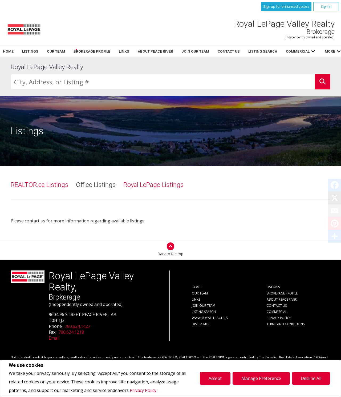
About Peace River (282, 299)
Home (102, 51)
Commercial (277, 311)
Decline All (311, 378)
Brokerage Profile (185, 51)
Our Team (150, 51)
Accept (215, 378)
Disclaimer (200, 324)
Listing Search (204, 311)
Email (54, 338)
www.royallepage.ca (210, 318)
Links (218, 51)
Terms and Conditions (286, 324)
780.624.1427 (77, 326)
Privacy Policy (143, 390)
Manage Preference (261, 378)
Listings (124, 51)
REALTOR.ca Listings (39, 184)
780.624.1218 (71, 332)
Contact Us (277, 305)
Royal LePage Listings (153, 184)
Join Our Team (203, 305)
